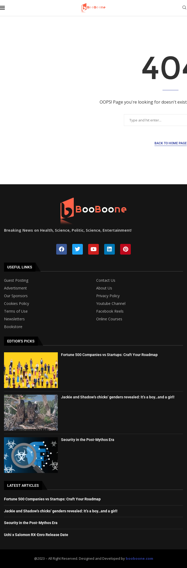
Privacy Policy (108, 296)
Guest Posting (16, 280)
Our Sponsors (16, 296)
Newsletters (14, 319)
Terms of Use (16, 311)
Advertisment (15, 288)
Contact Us (105, 280)
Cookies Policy (16, 303)
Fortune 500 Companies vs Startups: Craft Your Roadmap (109, 355)
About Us (104, 288)
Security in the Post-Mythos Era (87, 440)
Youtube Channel (110, 303)
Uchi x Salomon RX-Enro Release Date (36, 535)
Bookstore (13, 327)
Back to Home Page (171, 143)
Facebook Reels (110, 311)
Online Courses (109, 319)
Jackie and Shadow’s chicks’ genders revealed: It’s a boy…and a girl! (117, 397)
